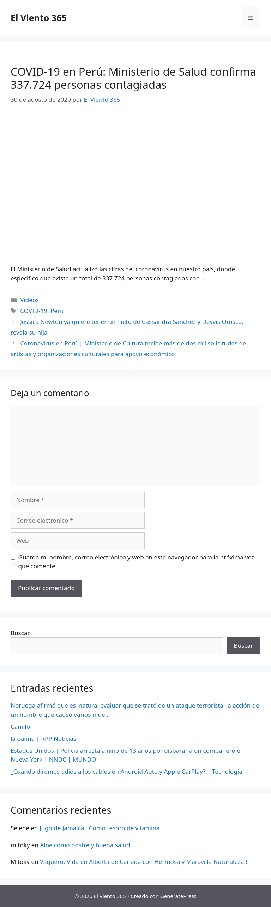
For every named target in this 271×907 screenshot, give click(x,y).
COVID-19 (33, 311)
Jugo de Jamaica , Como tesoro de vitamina (100, 828)
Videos (29, 300)
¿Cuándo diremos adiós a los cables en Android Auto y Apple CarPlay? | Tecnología (126, 771)
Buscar (20, 633)
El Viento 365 (39, 18)
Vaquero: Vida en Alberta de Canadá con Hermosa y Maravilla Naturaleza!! (143, 861)
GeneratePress (178, 896)
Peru (57, 311)
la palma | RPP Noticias (43, 738)
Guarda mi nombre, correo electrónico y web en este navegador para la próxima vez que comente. (136, 561)
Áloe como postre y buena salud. (86, 845)
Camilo (20, 726)
